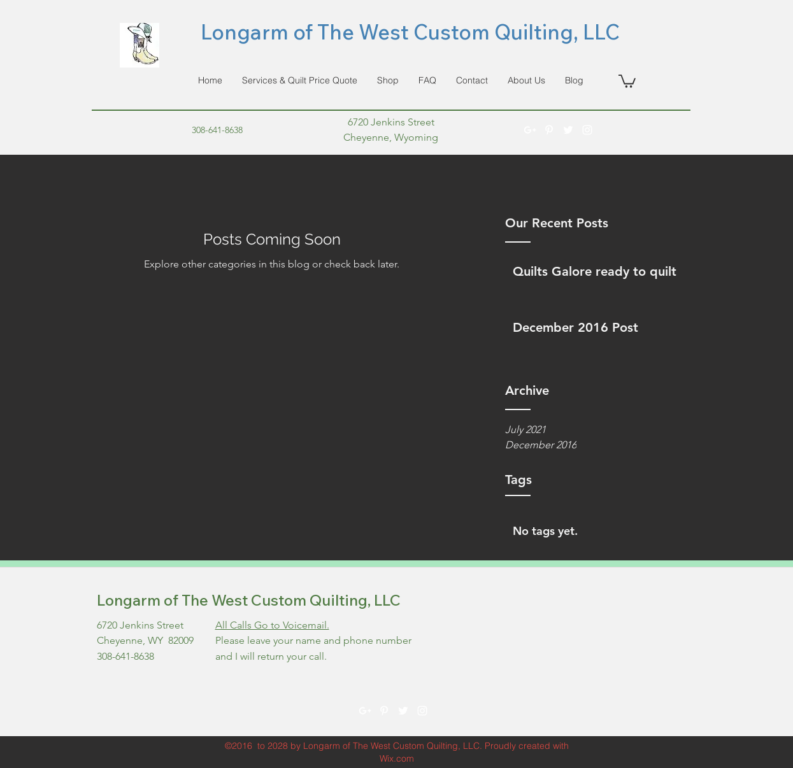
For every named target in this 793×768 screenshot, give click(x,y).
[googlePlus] (530, 130)
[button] (627, 80)
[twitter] (568, 130)
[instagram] (587, 130)
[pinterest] (549, 130)
